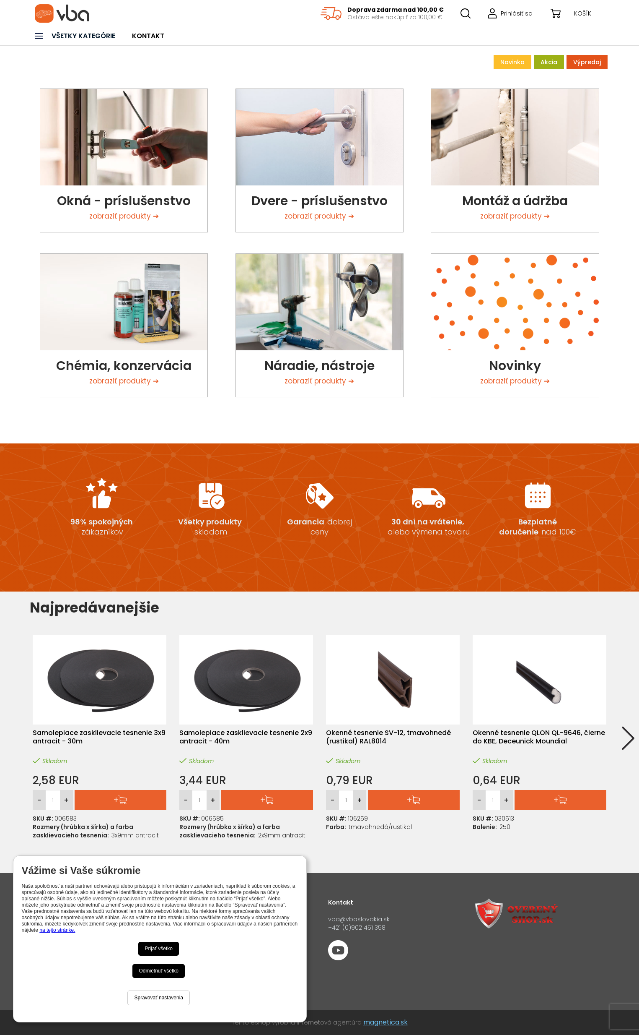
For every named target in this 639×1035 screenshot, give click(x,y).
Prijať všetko (159, 949)
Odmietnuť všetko (159, 971)
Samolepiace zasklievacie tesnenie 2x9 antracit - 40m (245, 737)
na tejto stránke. (57, 930)
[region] (382, 13)
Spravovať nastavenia (158, 998)
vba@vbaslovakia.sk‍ (359, 919)
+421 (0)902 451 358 (356, 927)
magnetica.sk (385, 1022)
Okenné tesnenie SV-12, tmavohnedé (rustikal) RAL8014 (388, 737)
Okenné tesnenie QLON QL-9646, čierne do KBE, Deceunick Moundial (539, 737)
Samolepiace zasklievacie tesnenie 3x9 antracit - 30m (99, 737)
